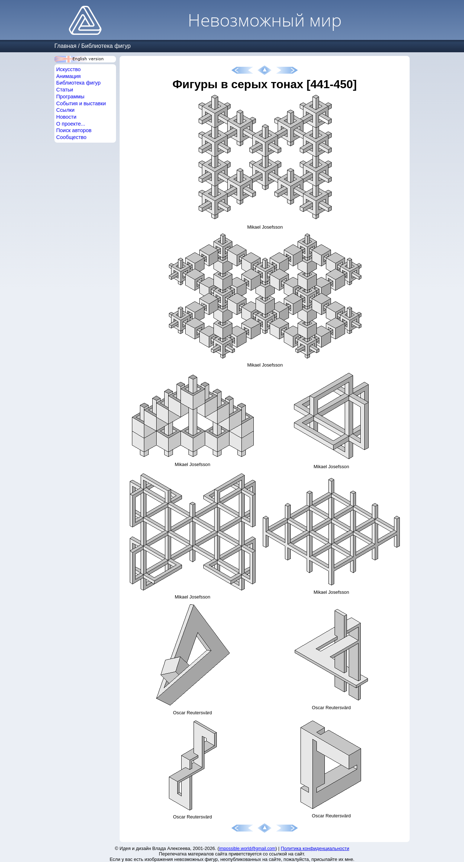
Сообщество (71, 137)
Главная (65, 46)
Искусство (68, 69)
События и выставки (81, 103)
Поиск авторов (73, 130)
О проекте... (70, 124)
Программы (70, 96)
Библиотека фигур (105, 46)
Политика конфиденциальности (315, 848)
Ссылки (65, 110)
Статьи (64, 90)
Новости (66, 117)
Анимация (68, 76)
